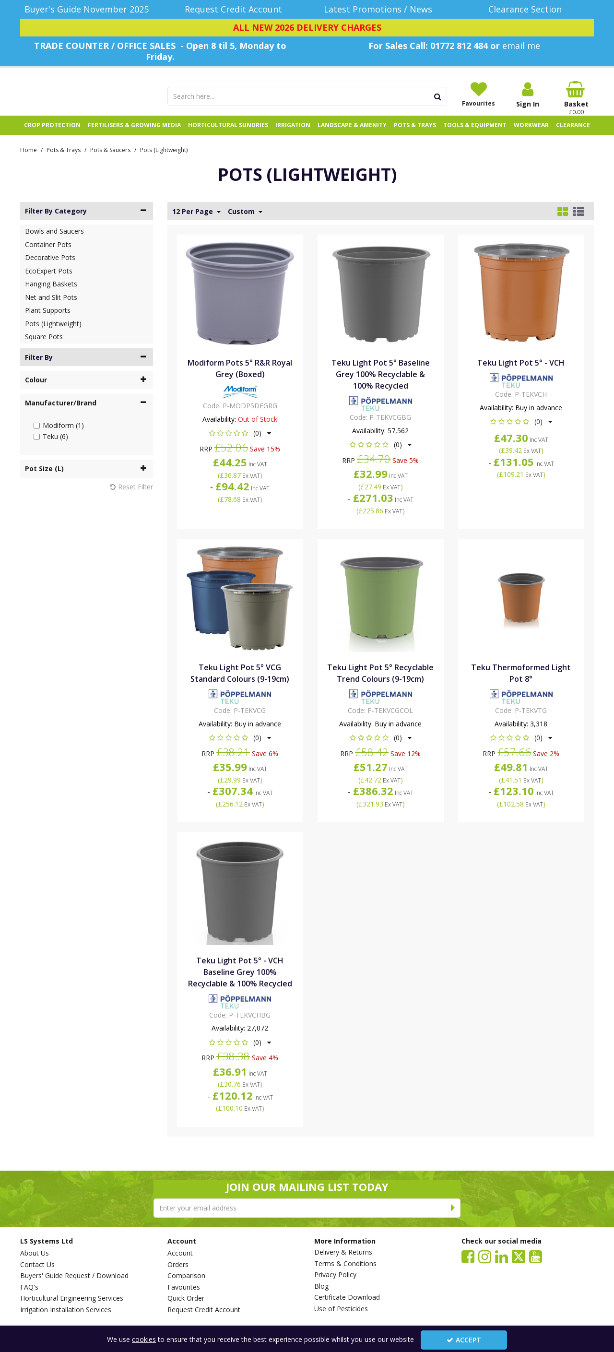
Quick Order (185, 1298)
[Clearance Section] (527, 9)
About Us (34, 1253)
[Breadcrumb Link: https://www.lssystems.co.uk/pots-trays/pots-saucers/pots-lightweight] (164, 159)
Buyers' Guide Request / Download (74, 1275)
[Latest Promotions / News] (380, 9)
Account (180, 1253)
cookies (144, 1339)
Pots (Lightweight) (53, 333)
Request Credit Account (203, 1309)
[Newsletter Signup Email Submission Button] (453, 1208)
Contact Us (37, 1264)
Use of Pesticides (341, 1309)
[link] (467, 1256)
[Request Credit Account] (233, 9)
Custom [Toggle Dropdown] (242, 221)
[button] (240, 443)
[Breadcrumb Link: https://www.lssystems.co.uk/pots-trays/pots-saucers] (110, 159)
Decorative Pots (50, 268)
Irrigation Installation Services (65, 1309)
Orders (178, 1264)
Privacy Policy (335, 1274)
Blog (321, 1286)
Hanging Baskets (51, 294)
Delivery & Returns (343, 1252)
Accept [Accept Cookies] (464, 1339)
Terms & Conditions (345, 1263)
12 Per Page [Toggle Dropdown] (193, 221)
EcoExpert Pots (48, 280)
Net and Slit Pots (51, 307)
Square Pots (44, 347)
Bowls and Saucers (54, 241)
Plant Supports (48, 320)
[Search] (298, 96)
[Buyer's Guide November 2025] (86, 9)
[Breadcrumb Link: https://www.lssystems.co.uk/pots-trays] (64, 159)
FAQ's (29, 1287)
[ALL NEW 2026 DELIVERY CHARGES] (307, 28)
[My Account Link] (527, 94)
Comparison (186, 1275)
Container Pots (48, 254)
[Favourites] (478, 94)
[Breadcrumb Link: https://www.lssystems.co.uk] (28, 159)
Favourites (183, 1287)
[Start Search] (438, 96)
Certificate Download (347, 1297)
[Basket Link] (576, 98)
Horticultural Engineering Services (71, 1298)
